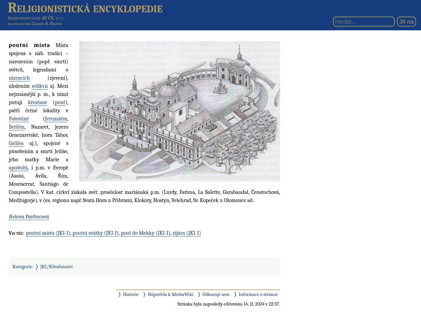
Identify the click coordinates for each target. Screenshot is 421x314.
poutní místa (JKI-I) (48, 233)
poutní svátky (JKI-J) (96, 233)
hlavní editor (19, 23)
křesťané (37, 102)
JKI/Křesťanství (56, 266)
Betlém (17, 127)
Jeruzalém (56, 118)
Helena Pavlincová (29, 216)
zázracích (19, 78)
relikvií (40, 86)
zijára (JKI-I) (186, 233)
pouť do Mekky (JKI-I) (145, 233)
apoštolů (18, 167)
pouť (60, 102)
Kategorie (22, 266)
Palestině (19, 118)
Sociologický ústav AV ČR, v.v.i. (36, 18)
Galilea (16, 143)
